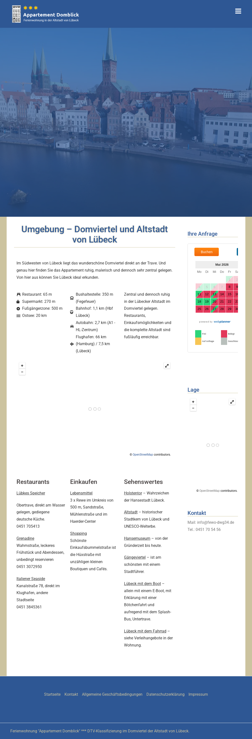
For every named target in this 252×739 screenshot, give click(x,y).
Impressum (198, 694)
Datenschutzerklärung (165, 694)
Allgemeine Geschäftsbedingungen (112, 694)
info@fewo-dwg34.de (215, 522)
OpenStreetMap (143, 454)
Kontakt (71, 694)
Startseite (52, 694)
